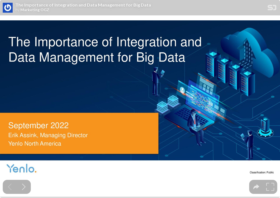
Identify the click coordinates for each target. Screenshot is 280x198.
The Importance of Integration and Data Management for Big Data (83, 5)
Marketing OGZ (34, 10)
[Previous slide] (10, 187)
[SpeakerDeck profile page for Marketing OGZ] (8, 8)
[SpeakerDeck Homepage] (272, 8)
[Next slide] (24, 187)
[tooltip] (256, 187)
